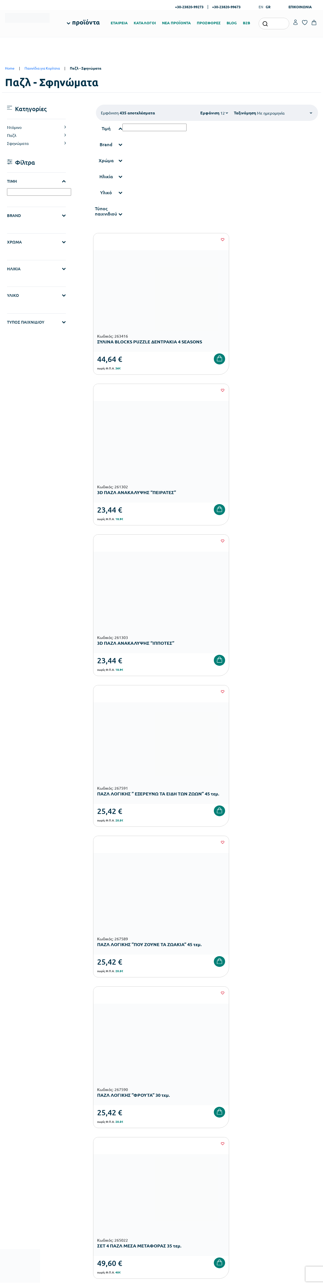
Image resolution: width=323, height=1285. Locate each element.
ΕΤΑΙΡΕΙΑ (119, 22)
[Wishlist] (158, 239)
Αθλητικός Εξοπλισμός (128, 1214)
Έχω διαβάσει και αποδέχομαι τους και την (240, 1065)
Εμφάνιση (209, 112)
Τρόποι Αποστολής (232, 1160)
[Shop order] (284, 113)
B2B (246, 22)
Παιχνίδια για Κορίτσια (42, 68)
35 (221, 751)
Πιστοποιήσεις (176, 1152)
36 (236, 751)
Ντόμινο (14, 127)
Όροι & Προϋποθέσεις (234, 1176)
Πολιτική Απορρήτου (295, 1065)
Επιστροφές (227, 1168)
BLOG (232, 22)
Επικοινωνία (280, 1160)
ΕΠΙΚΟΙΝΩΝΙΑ (300, 7)
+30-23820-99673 (226, 7)
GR (268, 7)
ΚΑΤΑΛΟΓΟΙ (145, 22)
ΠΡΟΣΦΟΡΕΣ (209, 22)
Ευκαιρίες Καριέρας (179, 1176)
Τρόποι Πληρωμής (231, 1152)
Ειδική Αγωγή (121, 1222)
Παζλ (11, 135)
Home (10, 68)
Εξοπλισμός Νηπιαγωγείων (131, 1166)
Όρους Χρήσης (247, 1065)
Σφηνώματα (18, 143)
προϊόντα (86, 22)
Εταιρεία (171, 1144)
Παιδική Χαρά (121, 1206)
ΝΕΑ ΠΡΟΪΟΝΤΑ (176, 22)
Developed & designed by (161, 1278)
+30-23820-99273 (189, 7)
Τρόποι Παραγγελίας (233, 1144)
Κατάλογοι (173, 1160)
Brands (170, 1168)
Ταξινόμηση (245, 112)
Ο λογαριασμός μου (286, 1144)
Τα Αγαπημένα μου (285, 1152)
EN (261, 7)
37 (251, 751)
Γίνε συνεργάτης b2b (180, 1184)
